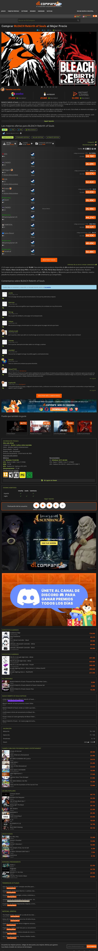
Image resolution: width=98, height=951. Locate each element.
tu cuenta (48, 287)
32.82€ (90, 182)
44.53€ (90, 235)
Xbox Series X (31, 130)
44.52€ (90, 226)
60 (3, 191)
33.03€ (90, 192)
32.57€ (90, 173)
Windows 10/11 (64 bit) (59, 460)
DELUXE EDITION (38, 137)
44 (3, 156)
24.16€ (90, 156)
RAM (4, 464)
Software (24, 11)
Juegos (3, 11)
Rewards (33, 11)
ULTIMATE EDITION (53, 137)
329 (4, 172)
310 (4, 181)
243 (4, 165)
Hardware (41, 11)
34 (3, 227)
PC (4, 130)
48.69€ (90, 243)
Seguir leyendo (49, 121)
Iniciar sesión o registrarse (86, 11)
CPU (4, 462)
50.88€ (90, 251)
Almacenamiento (8, 468)
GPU (4, 466)
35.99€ (90, 200)
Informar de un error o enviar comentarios (82, 264)
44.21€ (90, 217)
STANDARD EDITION (22, 137)
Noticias (49, 11)
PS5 (12, 130)
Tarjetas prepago (13, 11)
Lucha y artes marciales (24, 445)
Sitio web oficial (8, 443)
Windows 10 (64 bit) (12, 460)
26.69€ (90, 163)
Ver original (93, 378)
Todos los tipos (7, 137)
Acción (13, 445)
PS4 (20, 130)
